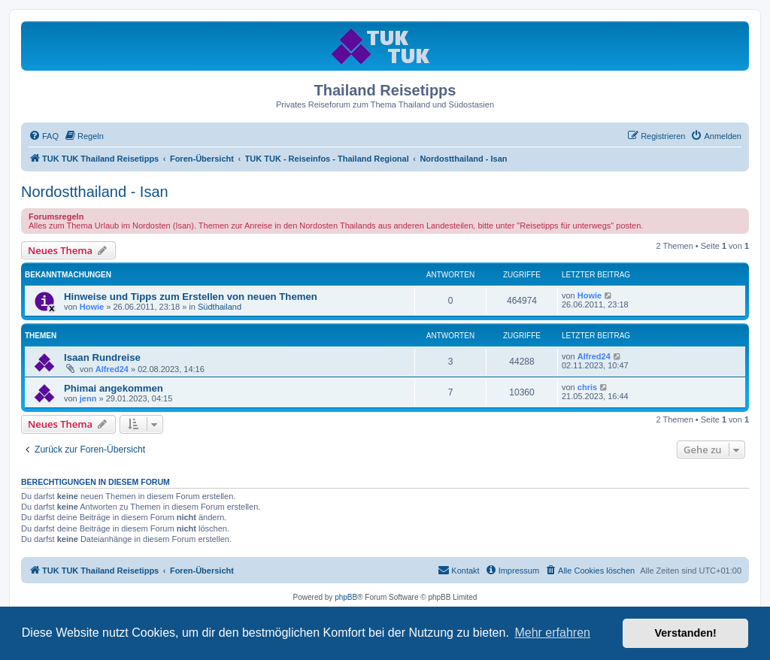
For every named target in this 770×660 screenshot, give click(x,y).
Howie (92, 306)
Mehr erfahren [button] (552, 632)
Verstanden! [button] (686, 633)
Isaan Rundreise (102, 357)
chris (587, 387)
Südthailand (219, 306)
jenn (88, 398)
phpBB (346, 597)
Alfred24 (112, 369)
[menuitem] (44, 136)
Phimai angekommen (113, 388)
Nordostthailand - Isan (94, 191)
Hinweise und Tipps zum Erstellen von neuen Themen (190, 296)
